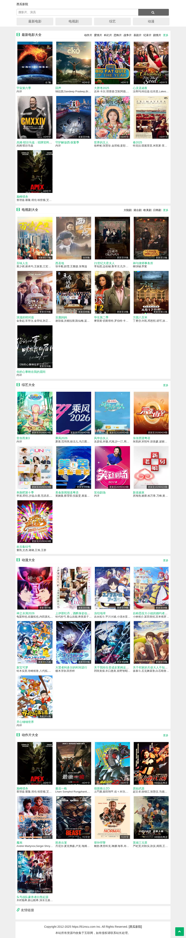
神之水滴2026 (26, 613)
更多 (165, 35)
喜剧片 (138, 35)
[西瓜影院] (135, 926)
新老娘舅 (138, 492)
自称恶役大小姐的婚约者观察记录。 (156, 613)
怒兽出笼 (61, 842)
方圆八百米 (140, 317)
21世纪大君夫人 (104, 263)
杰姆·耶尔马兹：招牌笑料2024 (36, 142)
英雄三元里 (140, 842)
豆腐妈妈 (61, 317)
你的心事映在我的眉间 (31, 371)
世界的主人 (101, 142)
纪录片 (147, 35)
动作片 (88, 35)
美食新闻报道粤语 (67, 492)
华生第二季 (101, 317)
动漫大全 (28, 560)
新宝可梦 (22, 667)
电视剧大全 (30, 209)
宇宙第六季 (24, 88)
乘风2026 (61, 438)
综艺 (112, 21)
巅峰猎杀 (22, 196)
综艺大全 (28, 385)
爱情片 (98, 35)
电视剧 (74, 21)
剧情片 (157, 35)
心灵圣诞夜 (140, 88)
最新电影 (35, 21)
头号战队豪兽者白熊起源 (32, 897)
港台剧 (138, 210)
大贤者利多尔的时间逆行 (71, 667)
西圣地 (59, 263)
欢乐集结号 (24, 546)
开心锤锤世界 (25, 721)
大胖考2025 (101, 88)
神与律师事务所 (143, 263)
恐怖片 (118, 35)
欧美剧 (147, 210)
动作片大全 (30, 735)
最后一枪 (61, 788)
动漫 (151, 21)
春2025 (137, 142)
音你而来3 (23, 438)
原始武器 (138, 788)
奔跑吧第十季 (25, 492)
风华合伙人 (101, 438)
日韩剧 (157, 210)
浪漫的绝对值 (25, 317)
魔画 (19, 842)
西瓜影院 (22, 4)
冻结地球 (100, 613)
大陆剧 (128, 210)
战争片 (128, 35)
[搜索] (153, 12)
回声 (58, 88)
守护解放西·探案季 (67, 142)
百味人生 (22, 263)
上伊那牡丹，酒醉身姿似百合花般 (77, 613)
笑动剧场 (100, 492)
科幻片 (108, 35)
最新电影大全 (32, 34)
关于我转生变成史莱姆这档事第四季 (117, 667)
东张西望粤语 (141, 438)
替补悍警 (100, 842)
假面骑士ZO (102, 788)
